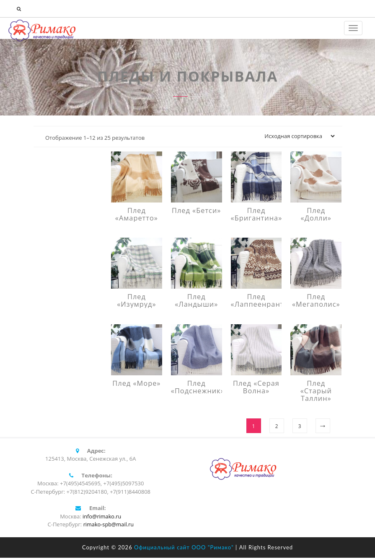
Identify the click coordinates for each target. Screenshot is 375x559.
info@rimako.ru (102, 517)
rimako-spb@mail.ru (108, 525)
